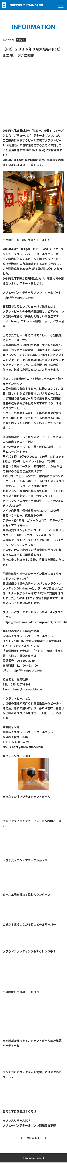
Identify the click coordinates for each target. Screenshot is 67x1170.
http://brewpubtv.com (18, 297)
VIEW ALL (33, 1138)
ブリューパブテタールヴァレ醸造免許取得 (29, 1125)
